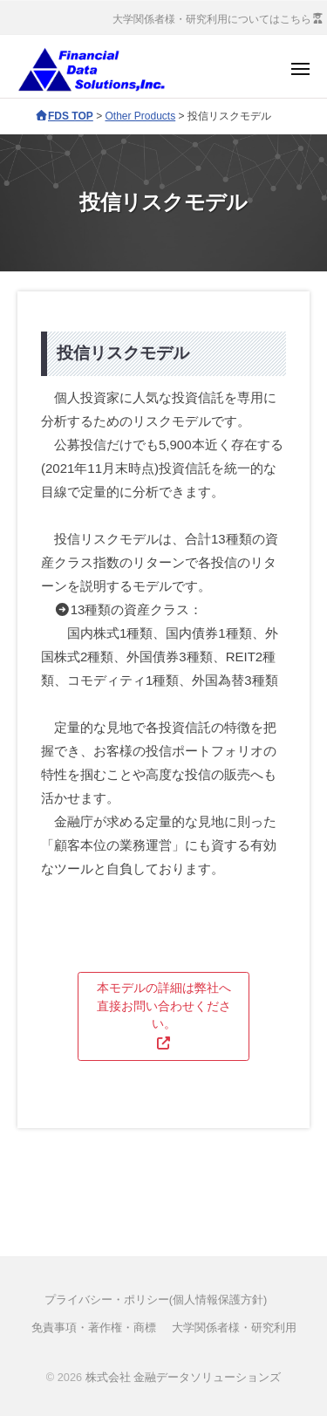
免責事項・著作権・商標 (93, 1327)
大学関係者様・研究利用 (234, 1327)
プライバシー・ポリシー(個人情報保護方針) (156, 1299)
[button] (163, 1016)
